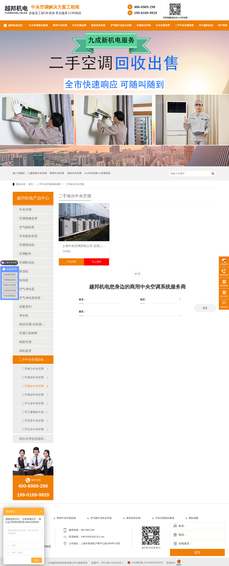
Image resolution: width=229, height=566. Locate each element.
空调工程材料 (28, 333)
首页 (31, 184)
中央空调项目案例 (38, 25)
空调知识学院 (144, 25)
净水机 (23, 315)
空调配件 (25, 253)
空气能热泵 (26, 227)
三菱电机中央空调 (37, 173)
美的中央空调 (74, 173)
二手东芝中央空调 (33, 420)
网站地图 (193, 518)
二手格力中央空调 (33, 368)
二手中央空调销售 (184, 25)
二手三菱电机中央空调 (34, 412)
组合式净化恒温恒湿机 (33, 438)
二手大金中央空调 (33, 403)
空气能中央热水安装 (121, 25)
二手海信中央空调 (33, 394)
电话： (183, 534)
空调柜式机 (26, 262)
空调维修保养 (28, 218)
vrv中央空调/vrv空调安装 (97, 173)
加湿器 (23, 280)
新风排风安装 (98, 25)
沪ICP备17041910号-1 (112, 563)
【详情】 (67, 251)
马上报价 (96, 262)
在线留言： (185, 543)
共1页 (137, 274)
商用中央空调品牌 (66, 518)
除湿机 (23, 271)
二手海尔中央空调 (74, 184)
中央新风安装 (28, 236)
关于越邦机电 (206, 25)
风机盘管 (25, 350)
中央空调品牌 (79, 25)
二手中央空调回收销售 (49, 184)
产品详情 (71, 262)
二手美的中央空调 (33, 377)
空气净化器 (26, 289)
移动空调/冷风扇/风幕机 (33, 324)
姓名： (183, 525)
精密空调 (25, 342)
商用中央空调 (60, 25)
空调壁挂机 (26, 245)
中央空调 (25, 209)
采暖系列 (25, 306)
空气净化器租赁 (30, 298)
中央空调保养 (163, 25)
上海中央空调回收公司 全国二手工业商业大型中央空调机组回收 (84, 246)
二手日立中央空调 (33, 429)
